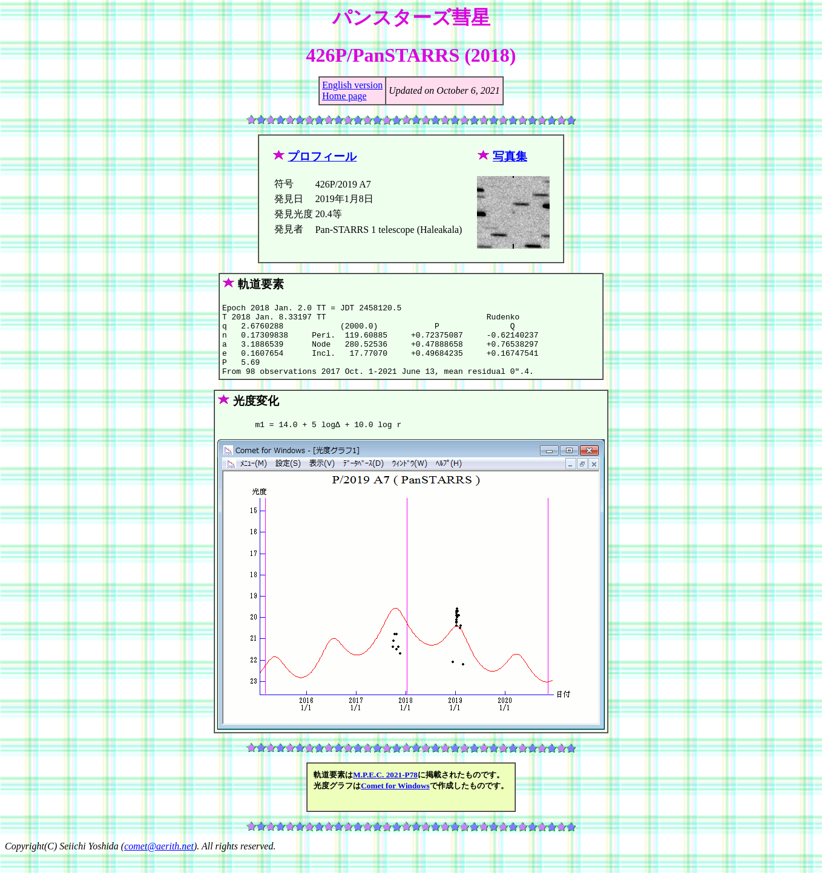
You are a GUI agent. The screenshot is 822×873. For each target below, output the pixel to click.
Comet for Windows (395, 801)
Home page (344, 96)
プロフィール (322, 156)
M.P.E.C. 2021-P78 (385, 791)
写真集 (510, 156)
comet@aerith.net (159, 862)
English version (352, 85)
